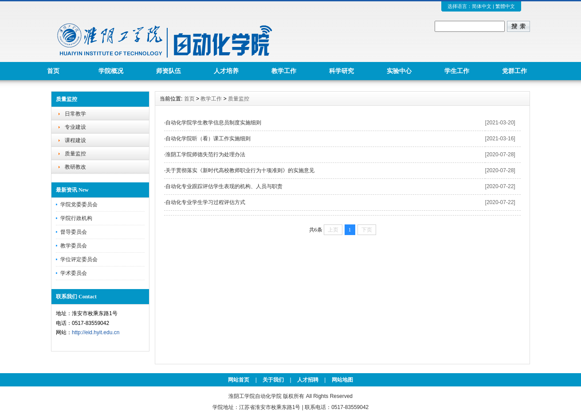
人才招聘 (307, 380)
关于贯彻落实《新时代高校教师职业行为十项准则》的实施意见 (239, 170)
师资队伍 (168, 70)
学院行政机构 (76, 218)
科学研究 (341, 70)
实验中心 (399, 70)
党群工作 (514, 70)
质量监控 (75, 154)
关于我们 (273, 380)
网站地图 (342, 380)
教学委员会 (73, 246)
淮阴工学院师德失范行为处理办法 (205, 154)
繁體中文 (505, 6)
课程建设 (75, 140)
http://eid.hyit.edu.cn (95, 332)
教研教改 (75, 167)
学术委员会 (73, 273)
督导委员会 (73, 232)
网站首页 (238, 380)
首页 (53, 70)
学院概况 (110, 70)
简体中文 (481, 6)
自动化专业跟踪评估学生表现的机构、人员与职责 (224, 186)
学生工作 (456, 70)
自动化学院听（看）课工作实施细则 (208, 138)
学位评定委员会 (79, 259)
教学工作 (283, 70)
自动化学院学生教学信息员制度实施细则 (213, 123)
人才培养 (226, 70)
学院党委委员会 (79, 204)
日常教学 (75, 114)
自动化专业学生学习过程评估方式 (205, 202)
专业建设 (75, 127)
